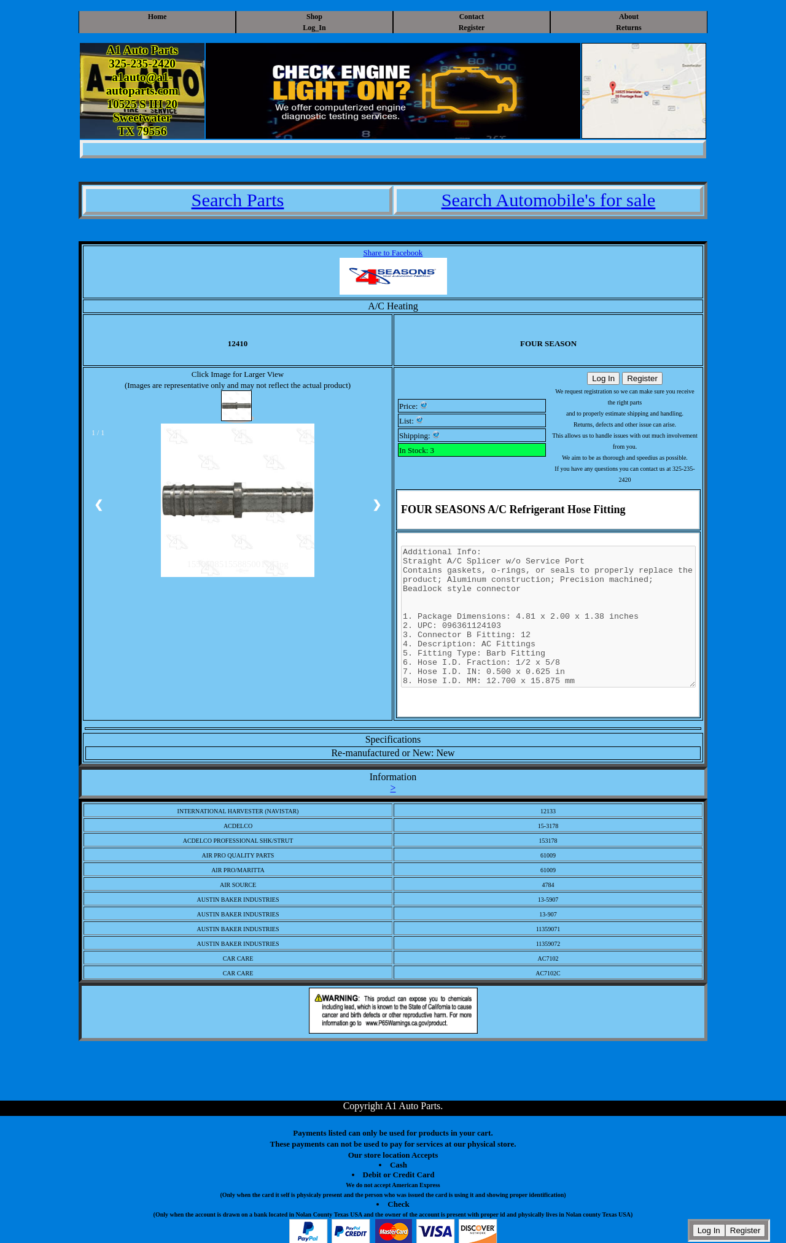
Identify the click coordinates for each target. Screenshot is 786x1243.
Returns (628, 27)
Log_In (314, 27)
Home (157, 16)
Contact (471, 16)
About (629, 16)
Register (472, 27)
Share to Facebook (393, 252)
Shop (314, 16)
